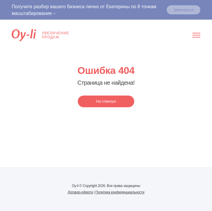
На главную (106, 101)
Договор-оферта (80, 192)
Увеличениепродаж (40, 35)
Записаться (183, 10)
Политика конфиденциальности (119, 192)
